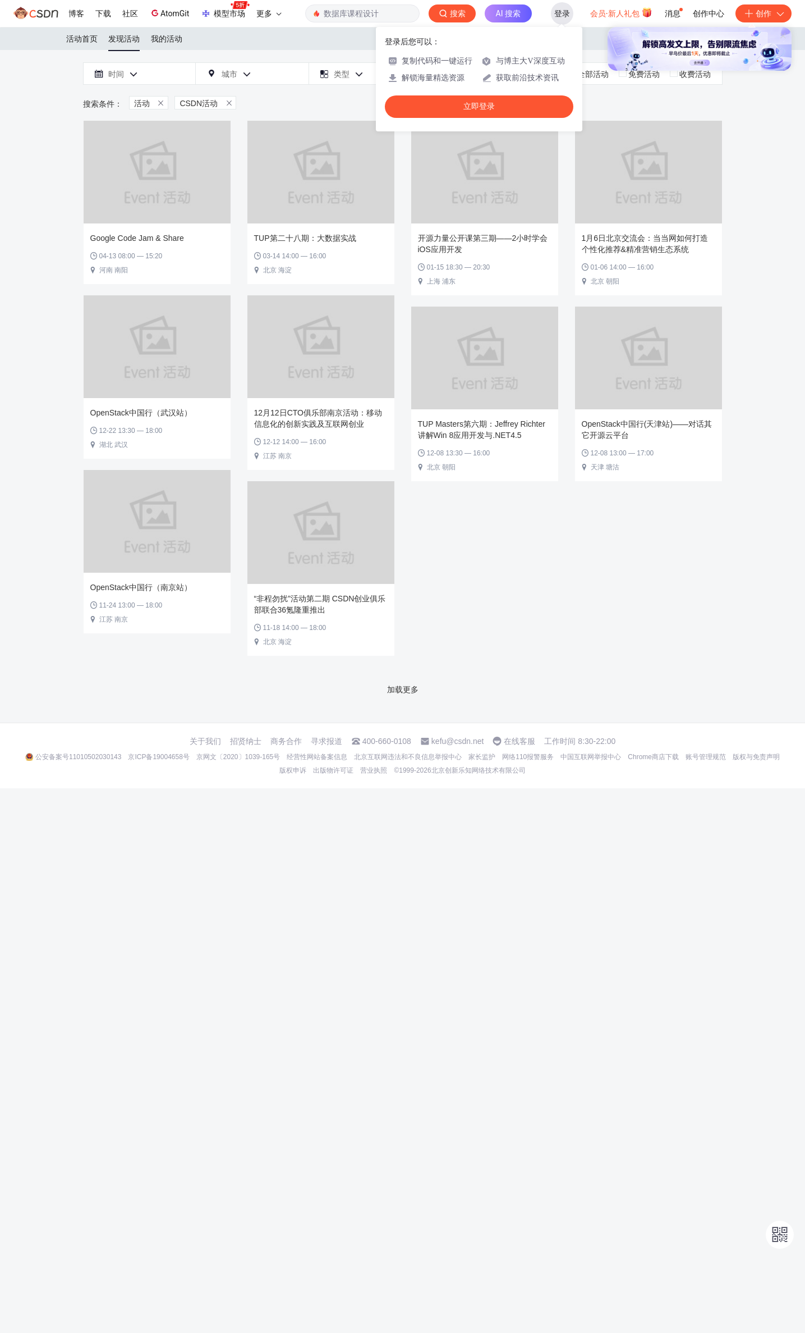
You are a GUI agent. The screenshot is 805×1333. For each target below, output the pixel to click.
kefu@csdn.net (457, 741)
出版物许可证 (333, 770)
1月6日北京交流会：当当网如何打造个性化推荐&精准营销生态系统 (645, 244)
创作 (763, 13)
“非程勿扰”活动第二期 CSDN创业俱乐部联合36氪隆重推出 (320, 604)
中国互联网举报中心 (590, 757)
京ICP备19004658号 (158, 757)
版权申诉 (292, 770)
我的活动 (166, 38)
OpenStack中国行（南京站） (141, 587)
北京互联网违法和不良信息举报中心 (408, 757)
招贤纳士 (245, 741)
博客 (76, 13)
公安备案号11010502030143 (78, 757)
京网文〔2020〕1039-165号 (238, 757)
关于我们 (205, 741)
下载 (103, 13)
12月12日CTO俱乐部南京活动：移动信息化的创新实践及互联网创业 (318, 418)
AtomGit (169, 12)
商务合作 (286, 741)
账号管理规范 (706, 757)
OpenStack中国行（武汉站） (141, 412)
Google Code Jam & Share (137, 238)
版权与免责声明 (756, 757)
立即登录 (479, 106)
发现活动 (124, 38)
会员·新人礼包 (621, 12)
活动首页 (82, 38)
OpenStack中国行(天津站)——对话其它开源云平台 (647, 429)
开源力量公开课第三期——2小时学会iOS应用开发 (483, 244)
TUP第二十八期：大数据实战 (305, 238)
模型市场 (225, 10)
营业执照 (373, 770)
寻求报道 (326, 741)
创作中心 (708, 13)
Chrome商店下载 (653, 757)
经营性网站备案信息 (317, 757)
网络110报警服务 (528, 757)
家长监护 (481, 757)
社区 (130, 13)
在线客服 (519, 741)
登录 (562, 13)
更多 (268, 13)
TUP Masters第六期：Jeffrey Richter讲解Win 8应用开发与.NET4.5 (481, 429)
